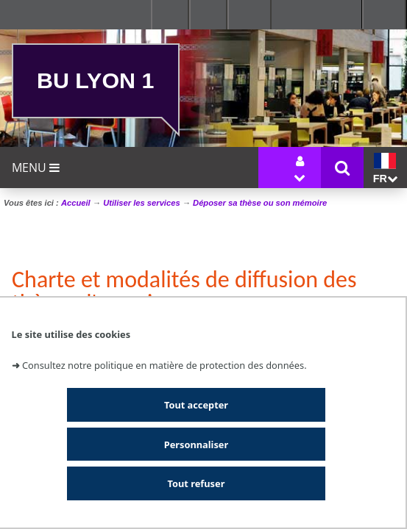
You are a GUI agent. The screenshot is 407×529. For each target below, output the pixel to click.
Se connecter (249, 14)
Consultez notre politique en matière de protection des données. (164, 365)
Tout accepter (196, 404)
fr (385, 168)
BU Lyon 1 (95, 80)
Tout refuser (196, 483)
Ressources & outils (208, 14)
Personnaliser (196, 444)
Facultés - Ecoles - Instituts (170, 14)
